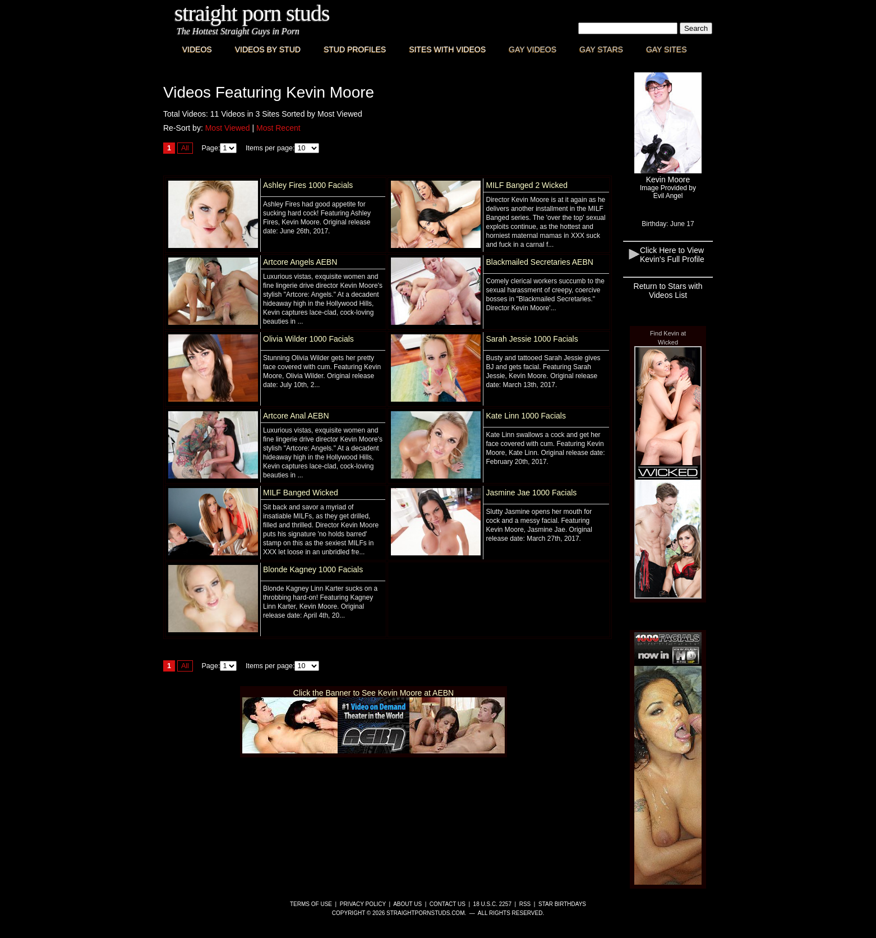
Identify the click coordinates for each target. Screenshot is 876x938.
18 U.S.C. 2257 (492, 904)
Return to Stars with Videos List (668, 291)
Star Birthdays (562, 904)
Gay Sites (666, 49)
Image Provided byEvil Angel (668, 192)
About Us (407, 904)
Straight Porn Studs (252, 13)
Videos (197, 49)
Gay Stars (601, 49)
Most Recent (278, 127)
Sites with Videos (447, 49)
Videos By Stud (268, 49)
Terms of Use (311, 904)
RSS (525, 904)
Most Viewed (227, 127)
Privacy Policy (363, 904)
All (185, 148)
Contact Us (447, 904)
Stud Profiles (355, 49)
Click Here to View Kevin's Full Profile (672, 255)
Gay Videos (532, 49)
